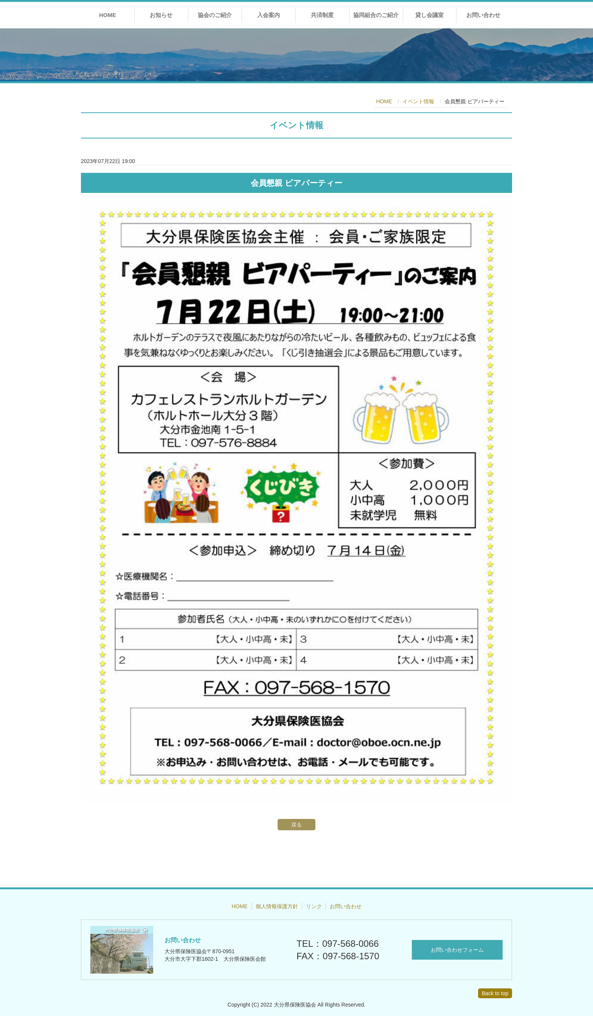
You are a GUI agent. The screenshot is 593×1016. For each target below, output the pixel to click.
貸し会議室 (429, 15)
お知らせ (161, 15)
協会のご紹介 (215, 15)
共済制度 (322, 15)
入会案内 (268, 15)
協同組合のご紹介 (376, 15)
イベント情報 (418, 101)
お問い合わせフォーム (457, 950)
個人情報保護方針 (277, 906)
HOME (107, 15)
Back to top (495, 993)
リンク (314, 906)
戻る (296, 825)
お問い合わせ (483, 15)
